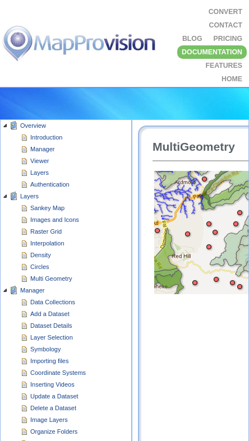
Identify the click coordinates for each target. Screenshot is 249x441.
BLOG (192, 39)
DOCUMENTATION (212, 52)
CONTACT (225, 25)
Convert (225, 12)
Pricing (228, 39)
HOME (232, 79)
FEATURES (223, 65)
